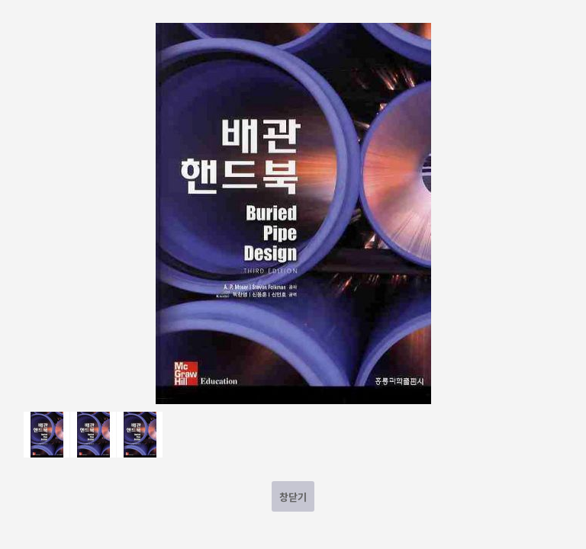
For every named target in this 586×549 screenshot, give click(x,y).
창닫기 (293, 497)
